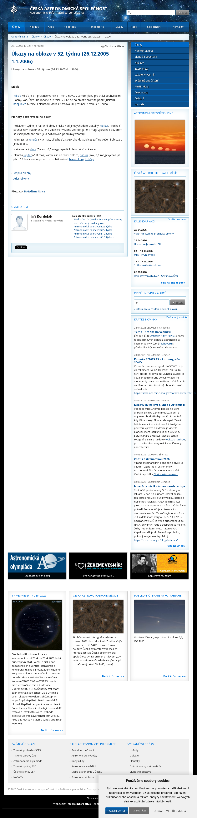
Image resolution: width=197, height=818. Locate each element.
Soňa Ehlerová (161, 454)
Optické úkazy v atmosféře (145, 766)
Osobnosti (141, 92)
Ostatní (139, 98)
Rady (134, 26)
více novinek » (177, 546)
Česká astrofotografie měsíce (156, 173)
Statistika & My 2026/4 (162, 336)
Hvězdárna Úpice (34, 191)
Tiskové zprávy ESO (25, 766)
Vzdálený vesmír (145, 74)
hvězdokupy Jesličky (81, 159)
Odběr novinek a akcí (149, 293)
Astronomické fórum (83, 777)
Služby (119, 26)
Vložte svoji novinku (177, 317)
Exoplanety (141, 68)
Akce (51, 26)
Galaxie (134, 755)
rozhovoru (165, 343)
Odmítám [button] (139, 811)
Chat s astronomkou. (166, 474)
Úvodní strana (19, 36)
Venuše (33, 139)
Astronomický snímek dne (153, 113)
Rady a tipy (78, 761)
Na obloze (69, 26)
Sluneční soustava (146, 56)
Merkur (103, 125)
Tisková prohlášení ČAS (27, 750)
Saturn (84, 155)
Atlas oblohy (21, 178)
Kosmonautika (144, 50)
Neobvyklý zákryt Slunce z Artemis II (159, 405)
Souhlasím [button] (117, 811)
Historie (139, 104)
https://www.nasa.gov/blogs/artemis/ (156, 540)
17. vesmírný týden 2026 (29, 595)
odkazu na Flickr (175, 439)
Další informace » (52, 730)
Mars (33, 149)
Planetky (135, 761)
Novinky (34, 26)
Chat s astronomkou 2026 (151, 459)
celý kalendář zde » (173, 282)
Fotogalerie (96, 26)
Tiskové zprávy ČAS (24, 755)
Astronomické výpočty (84, 755)
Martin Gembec (161, 355)
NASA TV (18, 777)
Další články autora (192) (86, 216)
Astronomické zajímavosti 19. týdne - (94, 233)
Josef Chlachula (161, 327)
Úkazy (47, 36)
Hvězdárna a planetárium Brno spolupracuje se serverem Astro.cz (95, 789)
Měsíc (17, 95)
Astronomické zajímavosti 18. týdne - (94, 237)
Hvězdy (139, 62)
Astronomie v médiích (84, 766)
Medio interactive (79, 804)
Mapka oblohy (22, 173)
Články (16, 26)
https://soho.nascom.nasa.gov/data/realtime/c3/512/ (165, 393)
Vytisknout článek (114, 46)
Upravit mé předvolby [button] (170, 811)
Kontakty (178, 26)
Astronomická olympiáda (27, 761)
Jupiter (28, 155)
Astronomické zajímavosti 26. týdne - (94, 226)
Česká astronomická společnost (35, 789)
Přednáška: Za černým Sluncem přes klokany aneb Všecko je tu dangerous (98, 221)
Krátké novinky (145, 319)
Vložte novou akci (178, 219)
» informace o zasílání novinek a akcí (155, 309)
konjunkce (19, 104)
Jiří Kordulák (36, 45)
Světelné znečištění (146, 80)
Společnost (153, 26)
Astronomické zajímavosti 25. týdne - (94, 230)
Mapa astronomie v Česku (87, 771)
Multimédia (142, 86)
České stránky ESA (24, 771)
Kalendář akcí (144, 221)
